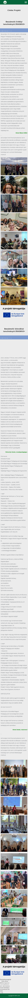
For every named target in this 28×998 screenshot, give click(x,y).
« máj (1, 992)
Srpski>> (6, 31)
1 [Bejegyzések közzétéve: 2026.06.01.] (0, 984)
